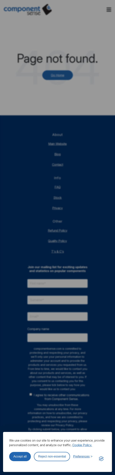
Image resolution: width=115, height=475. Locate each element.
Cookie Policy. (82, 445)
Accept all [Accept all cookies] (20, 456)
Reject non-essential (52, 456)
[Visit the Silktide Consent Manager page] (101, 458)
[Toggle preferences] (82, 456)
